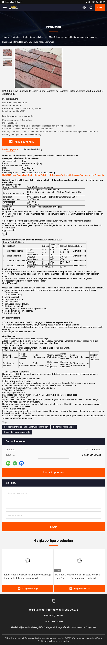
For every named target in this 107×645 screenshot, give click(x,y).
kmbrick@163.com (12, 2)
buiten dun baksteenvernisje (17, 432)
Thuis (4, 37)
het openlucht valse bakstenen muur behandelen (26, 427)
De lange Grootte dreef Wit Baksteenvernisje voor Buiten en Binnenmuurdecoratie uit (77, 576)
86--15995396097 (95, 2)
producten (15, 37)
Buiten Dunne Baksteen (33, 37)
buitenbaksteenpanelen (64, 427)
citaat (100, 8)
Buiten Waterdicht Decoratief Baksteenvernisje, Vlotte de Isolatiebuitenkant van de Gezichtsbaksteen (27, 576)
